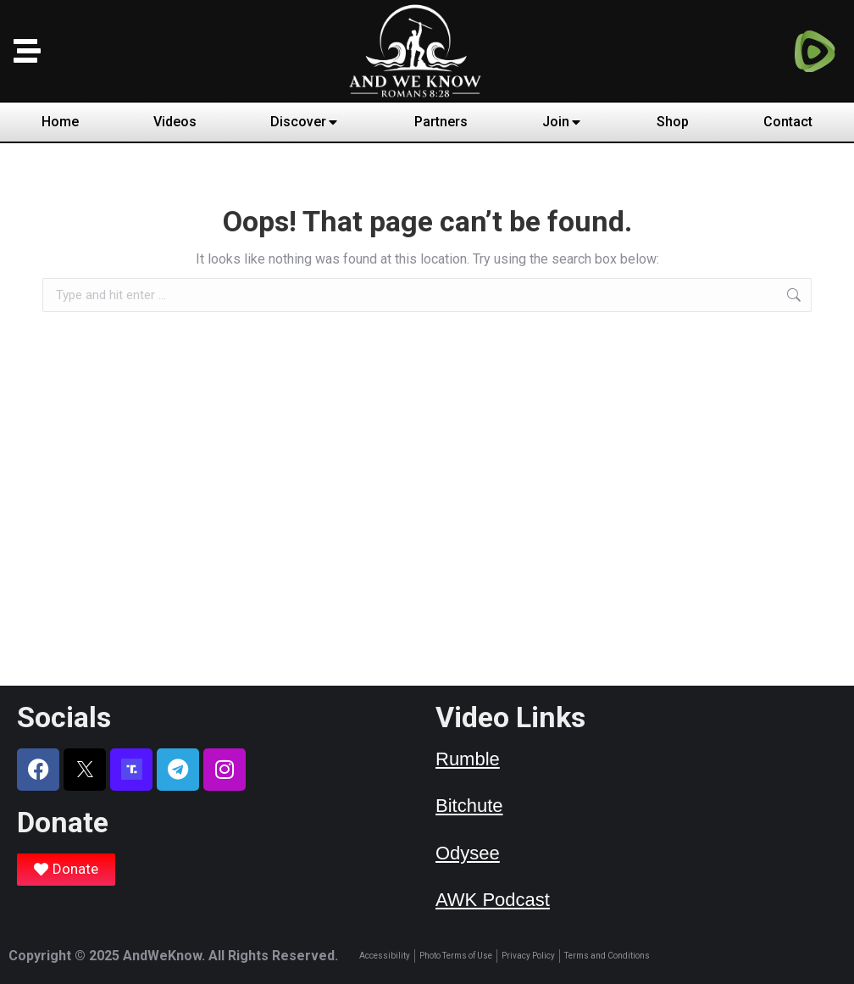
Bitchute (469, 805)
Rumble (467, 759)
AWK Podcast (492, 899)
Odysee (467, 853)
